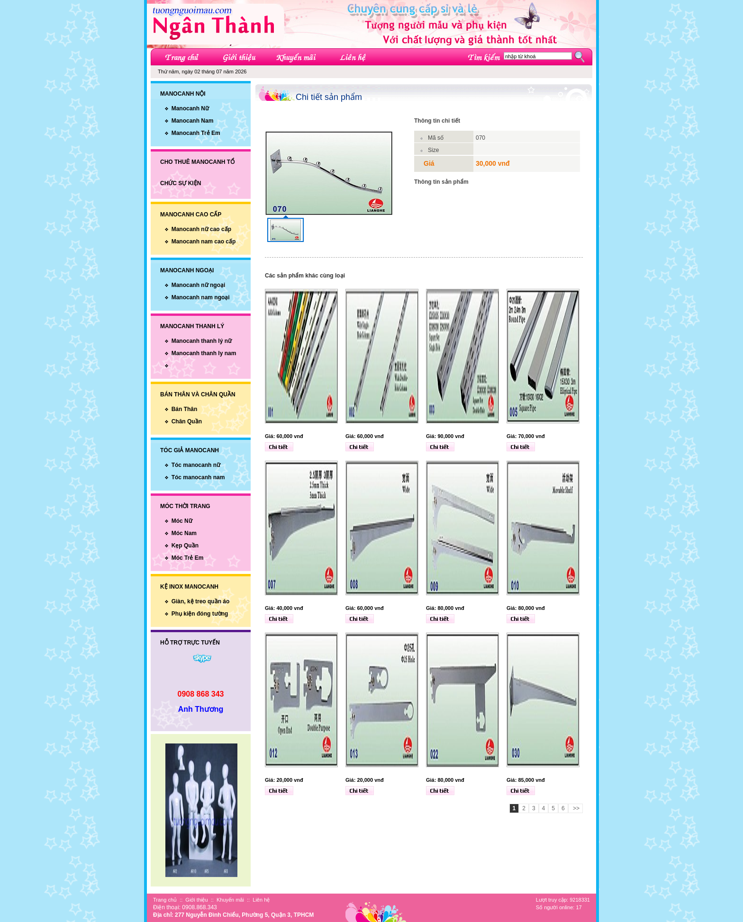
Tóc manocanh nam (198, 477)
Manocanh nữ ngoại (199, 285)
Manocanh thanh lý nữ (202, 341)
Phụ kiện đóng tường (200, 613)
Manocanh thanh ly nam (204, 353)
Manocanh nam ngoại (201, 297)
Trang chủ (165, 900)
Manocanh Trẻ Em (196, 133)
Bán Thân (185, 409)
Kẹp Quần (185, 545)
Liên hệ (261, 900)
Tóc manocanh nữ (196, 465)
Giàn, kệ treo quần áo (201, 601)
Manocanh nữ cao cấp (201, 229)
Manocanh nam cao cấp (204, 241)
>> (575, 808)
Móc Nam (184, 533)
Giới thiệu (196, 900)
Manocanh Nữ (190, 108)
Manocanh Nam (193, 120)
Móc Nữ (182, 521)
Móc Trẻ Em (188, 558)
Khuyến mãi (230, 900)
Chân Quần (187, 421)
